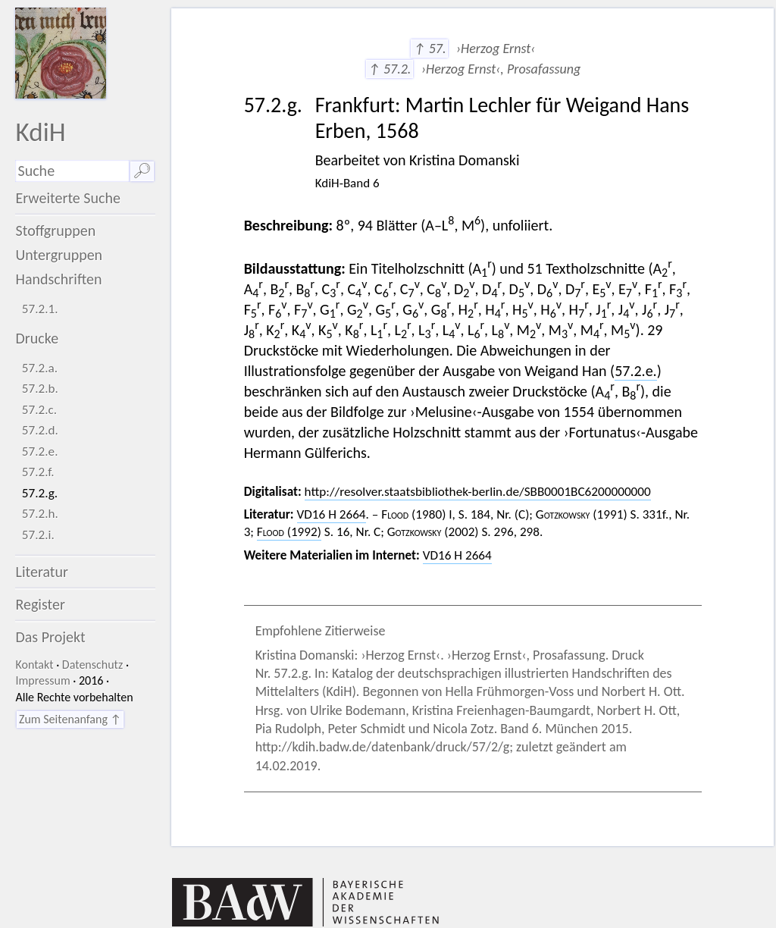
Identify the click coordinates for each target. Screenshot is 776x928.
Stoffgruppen (55, 230)
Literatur (41, 572)
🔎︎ (142, 170)
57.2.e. (40, 451)
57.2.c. (39, 410)
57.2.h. (40, 514)
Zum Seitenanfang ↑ (70, 719)
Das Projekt (50, 637)
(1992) (289, 532)
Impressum (42, 680)
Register (39, 604)
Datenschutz (92, 664)
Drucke (36, 338)
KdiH (40, 131)
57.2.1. (40, 309)
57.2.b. (40, 389)
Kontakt (34, 664)
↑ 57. (429, 48)
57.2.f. (38, 472)
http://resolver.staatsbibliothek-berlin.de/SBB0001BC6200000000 (478, 492)
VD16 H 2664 (331, 514)
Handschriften (58, 279)
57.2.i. (38, 535)
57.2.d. (40, 430)
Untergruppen (58, 255)
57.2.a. (40, 368)
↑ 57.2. (389, 69)
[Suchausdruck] (72, 171)
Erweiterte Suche (67, 198)
